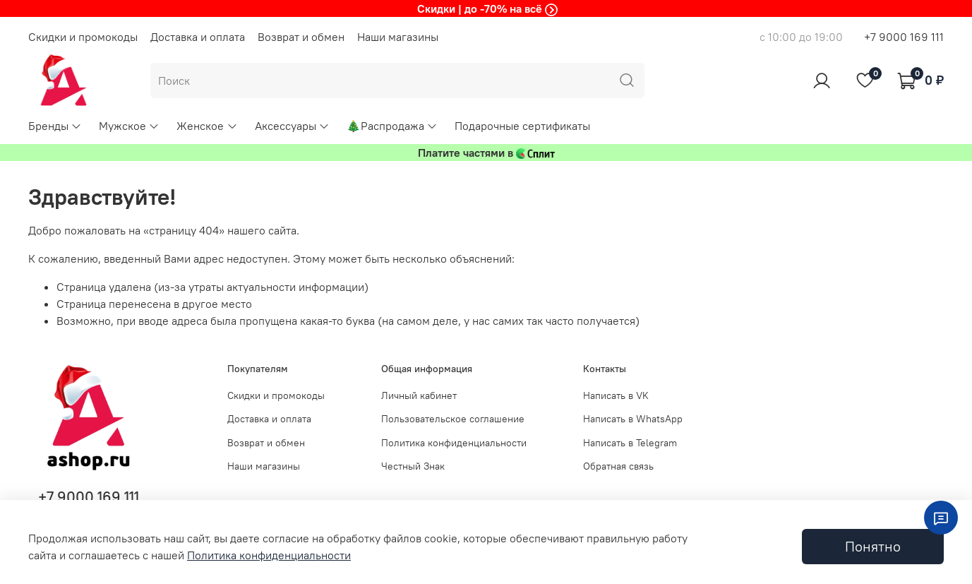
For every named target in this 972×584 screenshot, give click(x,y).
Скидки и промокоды (83, 37)
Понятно (873, 546)
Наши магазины (397, 37)
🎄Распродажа (392, 126)
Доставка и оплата (197, 37)
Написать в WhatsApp (633, 418)
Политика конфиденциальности (454, 442)
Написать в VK (616, 395)
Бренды (55, 126)
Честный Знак (413, 466)
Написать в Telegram (630, 442)
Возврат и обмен (301, 37)
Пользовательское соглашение (452, 418)
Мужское (129, 126)
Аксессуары (292, 126)
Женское (206, 126)
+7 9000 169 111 (904, 37)
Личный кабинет (419, 395)
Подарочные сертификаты (522, 126)
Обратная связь (618, 466)
